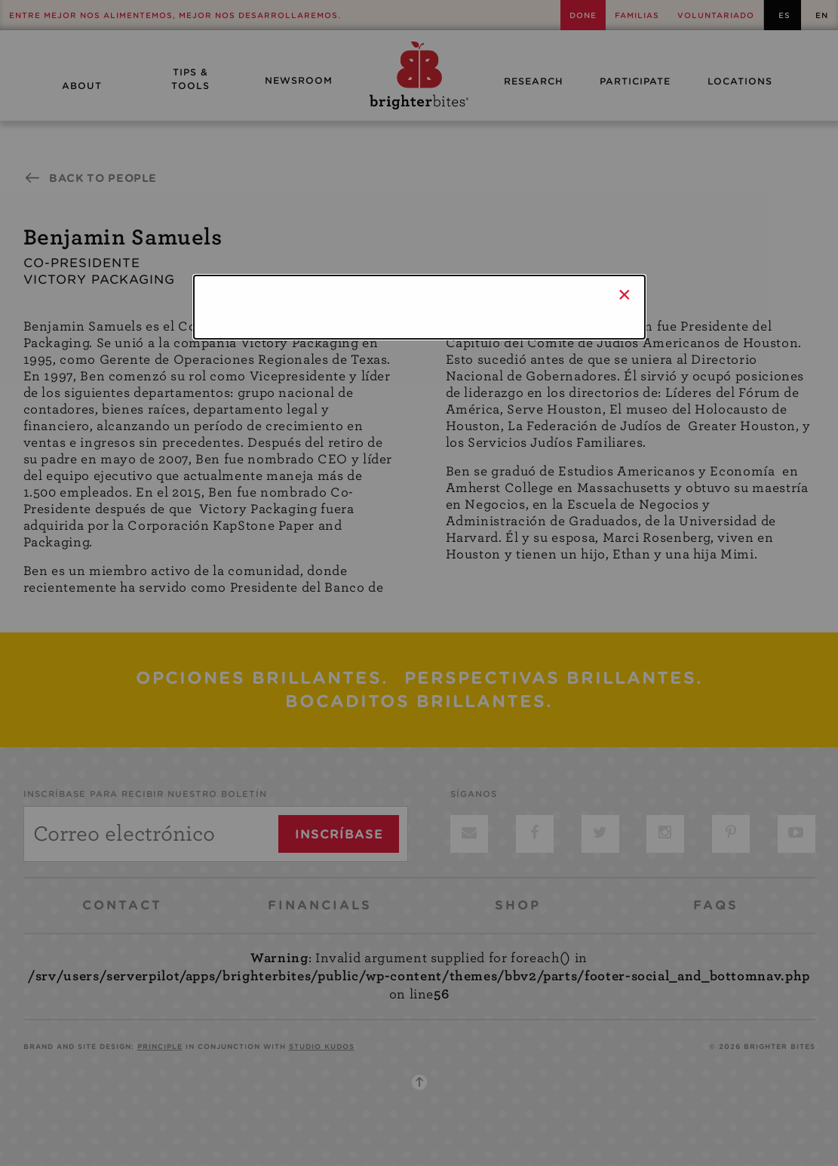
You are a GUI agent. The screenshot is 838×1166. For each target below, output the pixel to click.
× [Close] (625, 294)
